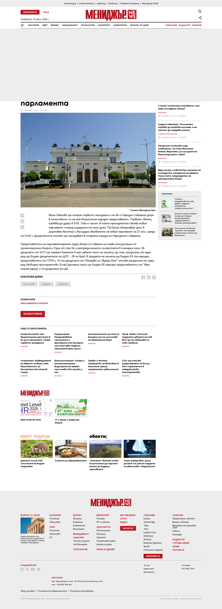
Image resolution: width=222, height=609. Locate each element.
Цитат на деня (104, 544)
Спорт (124, 519)
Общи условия (28, 591)
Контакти (178, 550)
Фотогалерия (103, 530)
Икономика (78, 529)
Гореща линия (181, 543)
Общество (54, 522)
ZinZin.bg (112, 3)
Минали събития (181, 522)
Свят (44, 25)
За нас (147, 565)
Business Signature (153, 543)
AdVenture (148, 536)
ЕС (50, 537)
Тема (146, 526)
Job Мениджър (80, 544)
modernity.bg (70, 3)
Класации (101, 534)
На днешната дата (106, 541)
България (33, 25)
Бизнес (55, 25)
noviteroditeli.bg (86, 3)
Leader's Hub (150, 532)
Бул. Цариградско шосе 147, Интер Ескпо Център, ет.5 (77, 581)
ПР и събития (103, 522)
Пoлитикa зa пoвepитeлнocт (52, 591)
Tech (146, 529)
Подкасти (184, 25)
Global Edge (149, 522)
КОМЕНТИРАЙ (32, 314)
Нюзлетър (128, 528)
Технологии (88, 25)
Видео (124, 522)
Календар (177, 535)
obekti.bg (101, 3)
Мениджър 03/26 (150, 3)
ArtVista (147, 539)
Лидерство (78, 537)
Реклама (101, 519)
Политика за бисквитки (82, 591)
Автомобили (127, 515)
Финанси (77, 519)
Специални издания (153, 550)
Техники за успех (81, 541)
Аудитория (149, 569)
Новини (176, 531)
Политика (54, 519)
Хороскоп (101, 537)
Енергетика (79, 526)
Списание (171, 25)
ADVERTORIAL (167, 194)
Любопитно (120, 25)
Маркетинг (104, 25)
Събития (196, 25)
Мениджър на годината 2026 (184, 527)
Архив (146, 546)
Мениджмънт (70, 25)
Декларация (149, 572)
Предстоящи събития (184, 519)
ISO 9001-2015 (188, 569)
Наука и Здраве (106, 549)
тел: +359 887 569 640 (61, 585)
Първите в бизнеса (129, 3)
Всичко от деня (139, 25)
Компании (78, 522)
